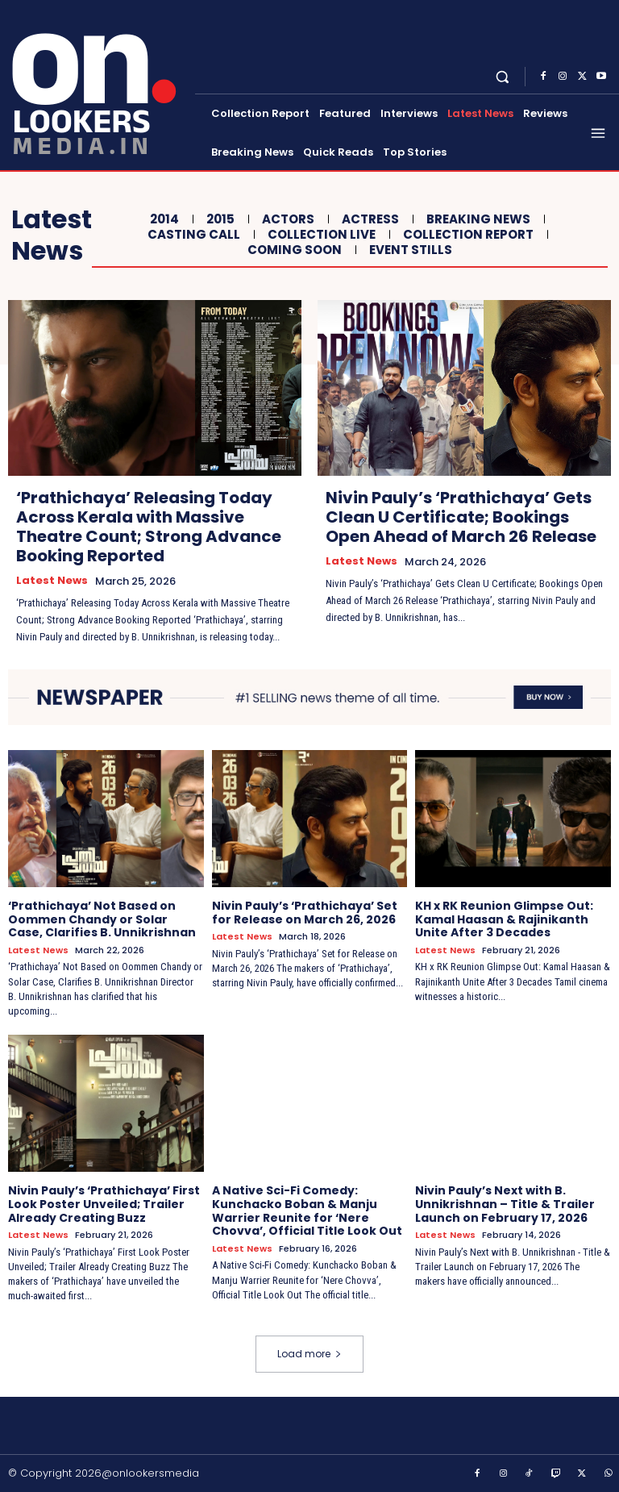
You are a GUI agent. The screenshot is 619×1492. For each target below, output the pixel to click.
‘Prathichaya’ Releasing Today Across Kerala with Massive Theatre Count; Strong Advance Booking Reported (148, 526)
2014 (162, 219)
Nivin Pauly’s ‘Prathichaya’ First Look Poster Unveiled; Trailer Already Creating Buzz (104, 1204)
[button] (502, 76)
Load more (309, 1354)
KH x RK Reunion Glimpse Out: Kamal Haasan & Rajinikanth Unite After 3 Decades (504, 919)
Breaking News (476, 219)
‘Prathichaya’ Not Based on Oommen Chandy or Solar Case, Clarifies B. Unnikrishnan (102, 919)
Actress (368, 219)
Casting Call (191, 234)
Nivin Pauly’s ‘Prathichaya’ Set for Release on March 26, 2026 (304, 912)
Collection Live (320, 234)
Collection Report (466, 234)
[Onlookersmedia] (99, 83)
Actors (286, 219)
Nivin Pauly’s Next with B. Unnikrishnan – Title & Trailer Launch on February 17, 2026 (505, 1204)
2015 (218, 219)
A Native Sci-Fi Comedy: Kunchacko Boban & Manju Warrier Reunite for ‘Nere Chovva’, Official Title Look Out (307, 1210)
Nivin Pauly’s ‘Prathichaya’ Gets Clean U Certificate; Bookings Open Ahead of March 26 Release (461, 517)
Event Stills (408, 250)
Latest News (52, 580)
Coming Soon (292, 250)
